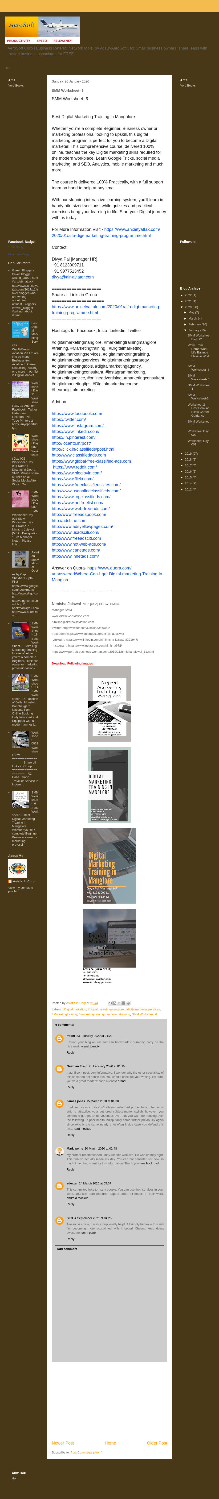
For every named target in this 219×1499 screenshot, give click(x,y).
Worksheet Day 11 (34, 388)
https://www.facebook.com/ (77, 413)
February (195, 324)
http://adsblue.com (69, 520)
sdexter (72, 1183)
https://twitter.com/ (69, 419)
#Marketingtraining (64, 1014)
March (193, 318)
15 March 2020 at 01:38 (102, 1101)
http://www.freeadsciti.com (76, 538)
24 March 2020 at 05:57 (95, 1183)
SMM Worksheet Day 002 (34, 499)
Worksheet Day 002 (34, 441)
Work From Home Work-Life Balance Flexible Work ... (199, 352)
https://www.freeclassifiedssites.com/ (86, 484)
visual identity (90, 1046)
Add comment (67, 1249)
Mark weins (75, 1148)
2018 (189, 459)
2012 (189, 489)
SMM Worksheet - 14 (34, 681)
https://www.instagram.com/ (78, 425)
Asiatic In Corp (24, 881)
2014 (189, 483)
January (194, 330)
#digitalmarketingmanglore (106, 1009)
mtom (71, 1036)
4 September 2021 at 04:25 (93, 1218)
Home (110, 1443)
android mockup (78, 1198)
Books (19, 85)
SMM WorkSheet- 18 (34, 629)
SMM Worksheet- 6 (34, 798)
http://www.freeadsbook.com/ (79, 514)
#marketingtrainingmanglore (98, 1014)
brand (122, 1081)
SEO (70, 1218)
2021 (189, 301)
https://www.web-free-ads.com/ (81, 508)
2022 (189, 295)
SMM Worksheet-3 (198, 396)
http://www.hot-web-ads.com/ (79, 544)
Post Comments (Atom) (86, 1452)
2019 (189, 453)
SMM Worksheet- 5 (198, 377)
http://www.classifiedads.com (79, 455)
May (192, 312)
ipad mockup (82, 1128)
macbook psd (149, 1163)
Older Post (157, 1443)
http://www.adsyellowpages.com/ (82, 526)
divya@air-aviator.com (73, 277)
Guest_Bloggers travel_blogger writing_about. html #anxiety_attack (25, 276)
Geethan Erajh (77, 1066)
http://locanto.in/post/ (71, 443)
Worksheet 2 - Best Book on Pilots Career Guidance (198, 410)
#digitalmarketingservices (143, 1009)
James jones (76, 1101)
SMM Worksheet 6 (144, 1014)
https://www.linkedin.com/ (75, 431)
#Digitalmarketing (74, 1009)
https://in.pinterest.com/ (74, 437)
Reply (70, 1052)
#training (124, 1014)
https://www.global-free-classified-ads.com (91, 461)
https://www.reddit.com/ (75, 467)
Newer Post (63, 1443)
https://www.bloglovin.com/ (77, 473)
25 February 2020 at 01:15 (107, 1066)
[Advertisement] (109, 1401)
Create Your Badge (19, 254)
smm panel (89, 1232)
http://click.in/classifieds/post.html (83, 449)
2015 (189, 477)
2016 (189, 471)
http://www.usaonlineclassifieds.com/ (86, 491)
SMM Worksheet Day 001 (199, 337)
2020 (189, 307)
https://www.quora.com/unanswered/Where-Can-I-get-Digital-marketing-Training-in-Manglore (108, 574)
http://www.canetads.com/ (76, 550)
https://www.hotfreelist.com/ (77, 502)
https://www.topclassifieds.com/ (81, 496)
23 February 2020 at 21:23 (94, 1036)
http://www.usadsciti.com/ (75, 532)
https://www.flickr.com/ (72, 479)
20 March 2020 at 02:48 (101, 1148)
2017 (189, 465)
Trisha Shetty (15, 247)
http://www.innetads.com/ (75, 556)
